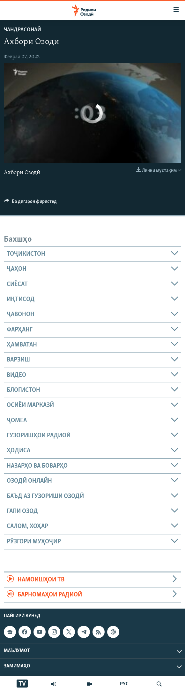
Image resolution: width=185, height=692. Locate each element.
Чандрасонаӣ (22, 30)
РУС (124, 684)
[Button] (30, 203)
